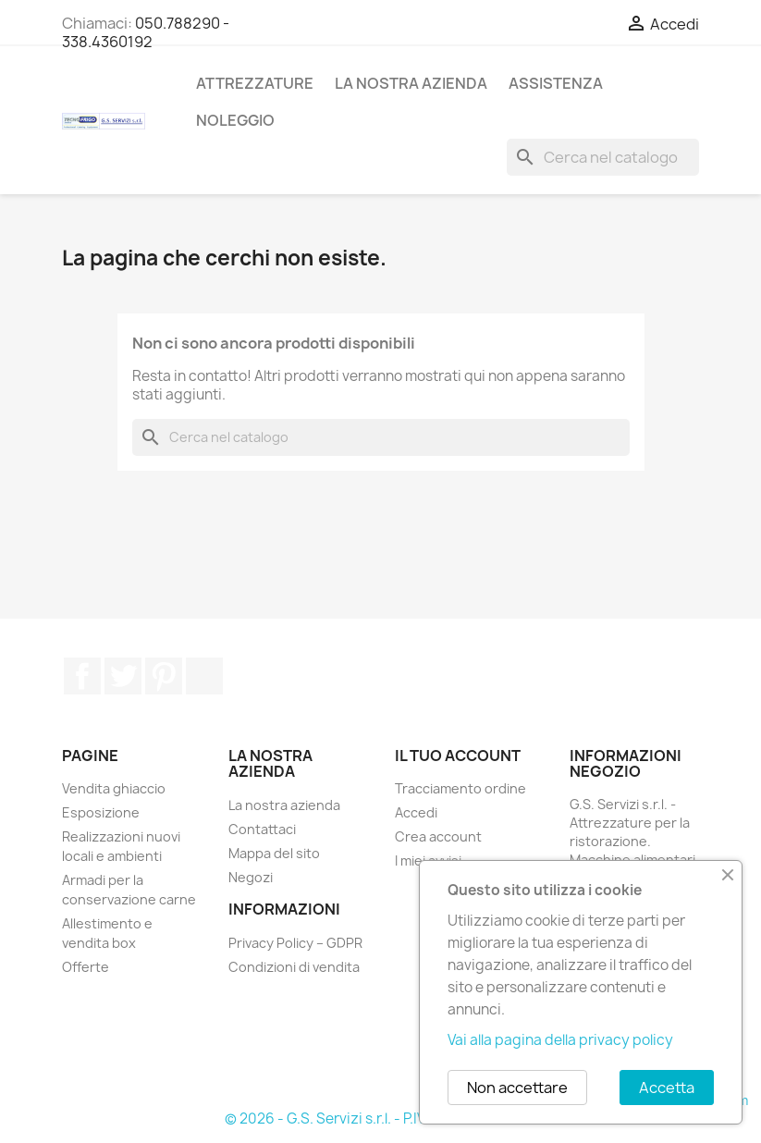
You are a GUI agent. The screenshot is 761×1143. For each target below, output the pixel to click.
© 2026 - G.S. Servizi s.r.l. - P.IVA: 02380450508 (380, 1118)
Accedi (416, 812)
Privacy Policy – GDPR (295, 943)
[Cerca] (603, 157)
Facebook (82, 676)
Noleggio (235, 120)
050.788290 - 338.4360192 (145, 32)
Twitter (122, 676)
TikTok (204, 676)
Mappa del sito (274, 853)
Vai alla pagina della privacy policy (560, 1040)
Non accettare (517, 1087)
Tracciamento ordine (460, 788)
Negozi (250, 877)
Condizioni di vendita (294, 967)
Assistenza (556, 83)
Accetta (666, 1087)
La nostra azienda (411, 83)
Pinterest (163, 676)
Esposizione (101, 812)
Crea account (438, 836)
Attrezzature (254, 83)
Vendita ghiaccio (114, 788)
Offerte (85, 967)
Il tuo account (458, 755)
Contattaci (262, 829)
